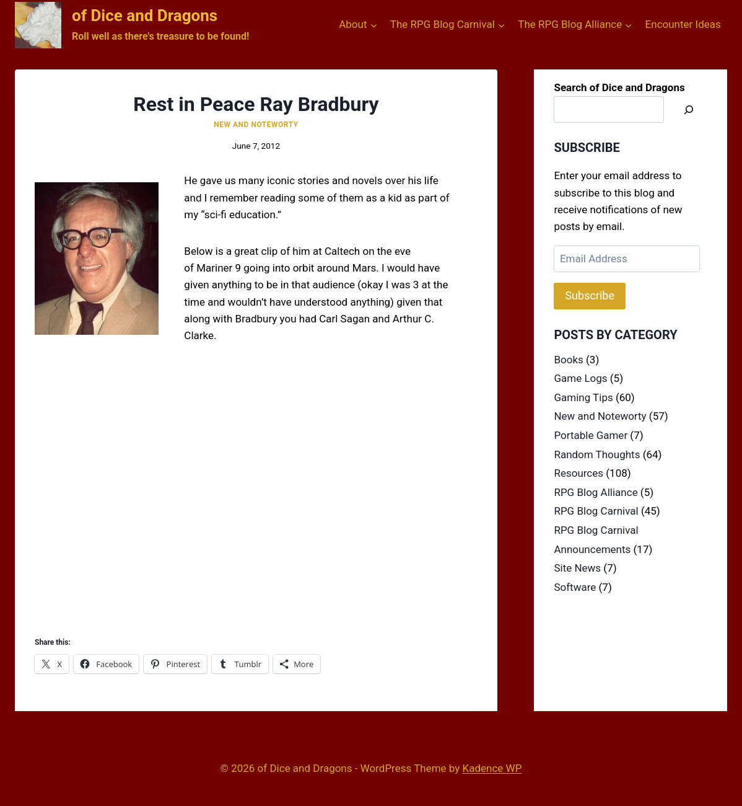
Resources (578, 473)
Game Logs (580, 378)
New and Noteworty (256, 124)
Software (575, 587)
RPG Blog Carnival (596, 511)
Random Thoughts (597, 454)
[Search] (688, 109)
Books (568, 359)
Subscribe (589, 295)
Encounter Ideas (683, 24)
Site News (577, 568)
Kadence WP (492, 768)
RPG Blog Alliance (595, 492)
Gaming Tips (583, 397)
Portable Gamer (590, 435)
